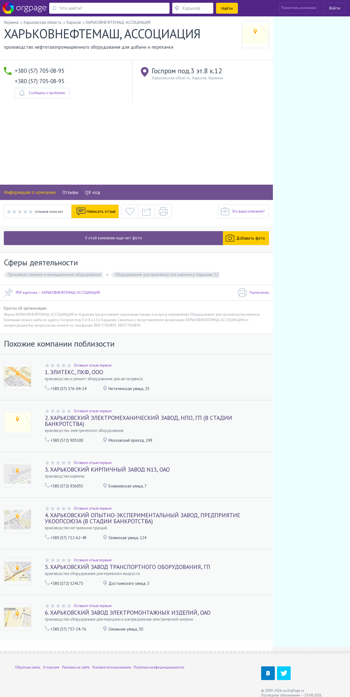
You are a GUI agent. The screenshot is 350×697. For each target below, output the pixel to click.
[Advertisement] (136, 143)
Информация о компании (30, 192)
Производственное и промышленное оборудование (54, 274)
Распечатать (253, 292)
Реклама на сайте (76, 662)
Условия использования (111, 662)
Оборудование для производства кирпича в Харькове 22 (166, 274)
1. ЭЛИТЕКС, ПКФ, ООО (74, 372)
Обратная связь (27, 662)
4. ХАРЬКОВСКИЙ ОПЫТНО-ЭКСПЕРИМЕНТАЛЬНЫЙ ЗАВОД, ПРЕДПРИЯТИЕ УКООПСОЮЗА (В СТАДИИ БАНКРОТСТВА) (142, 518)
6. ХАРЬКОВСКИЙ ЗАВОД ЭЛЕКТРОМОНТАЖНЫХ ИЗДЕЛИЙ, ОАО (128, 612)
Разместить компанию (298, 7)
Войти (334, 8)
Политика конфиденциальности (159, 662)
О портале (51, 662)
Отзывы (70, 192)
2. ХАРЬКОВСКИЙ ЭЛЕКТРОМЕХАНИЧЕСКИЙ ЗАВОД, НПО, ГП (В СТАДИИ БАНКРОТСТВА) (138, 421)
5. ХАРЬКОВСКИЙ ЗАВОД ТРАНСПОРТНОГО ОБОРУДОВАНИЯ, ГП (127, 567)
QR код (92, 192)
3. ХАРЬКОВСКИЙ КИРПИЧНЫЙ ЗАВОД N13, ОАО (107, 469)
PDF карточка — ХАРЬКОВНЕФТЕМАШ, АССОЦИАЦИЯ (52, 292)
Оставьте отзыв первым (93, 365)
